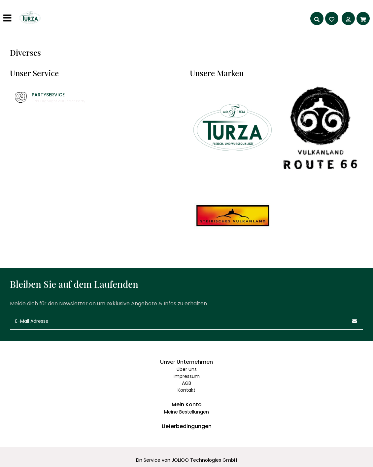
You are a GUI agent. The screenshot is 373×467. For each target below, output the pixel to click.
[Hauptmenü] (8, 18)
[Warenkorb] (363, 18)
